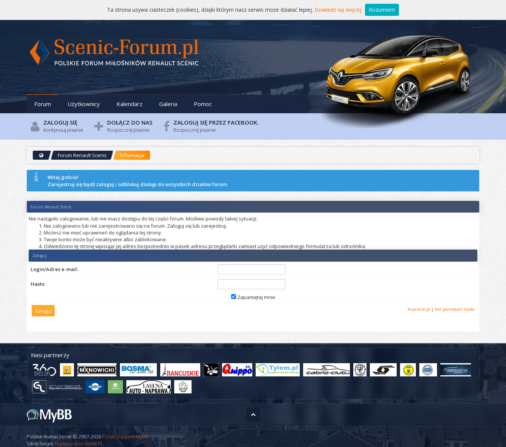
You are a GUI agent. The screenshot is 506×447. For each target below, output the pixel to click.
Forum (42, 104)
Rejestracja (419, 309)
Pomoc (203, 104)
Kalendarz (130, 104)
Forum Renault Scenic (82, 155)
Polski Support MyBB (125, 436)
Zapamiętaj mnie (253, 297)
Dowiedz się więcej (337, 9)
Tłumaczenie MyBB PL (79, 443)
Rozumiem (382, 9)
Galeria (168, 104)
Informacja (132, 155)
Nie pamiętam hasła (454, 309)
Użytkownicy (83, 104)
